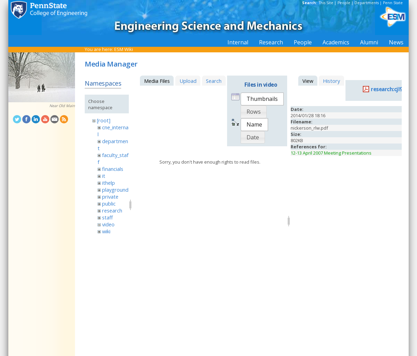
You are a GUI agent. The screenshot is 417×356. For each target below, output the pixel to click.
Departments (367, 2)
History (331, 80)
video (108, 224)
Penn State (393, 2)
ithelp (108, 182)
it (103, 175)
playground (115, 189)
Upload (188, 80)
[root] (103, 120)
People (343, 2)
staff (107, 217)
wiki (106, 231)
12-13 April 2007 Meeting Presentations (331, 153)
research (112, 210)
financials (112, 168)
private (110, 196)
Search (214, 80)
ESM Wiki (123, 49)
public (109, 203)
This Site (326, 2)
